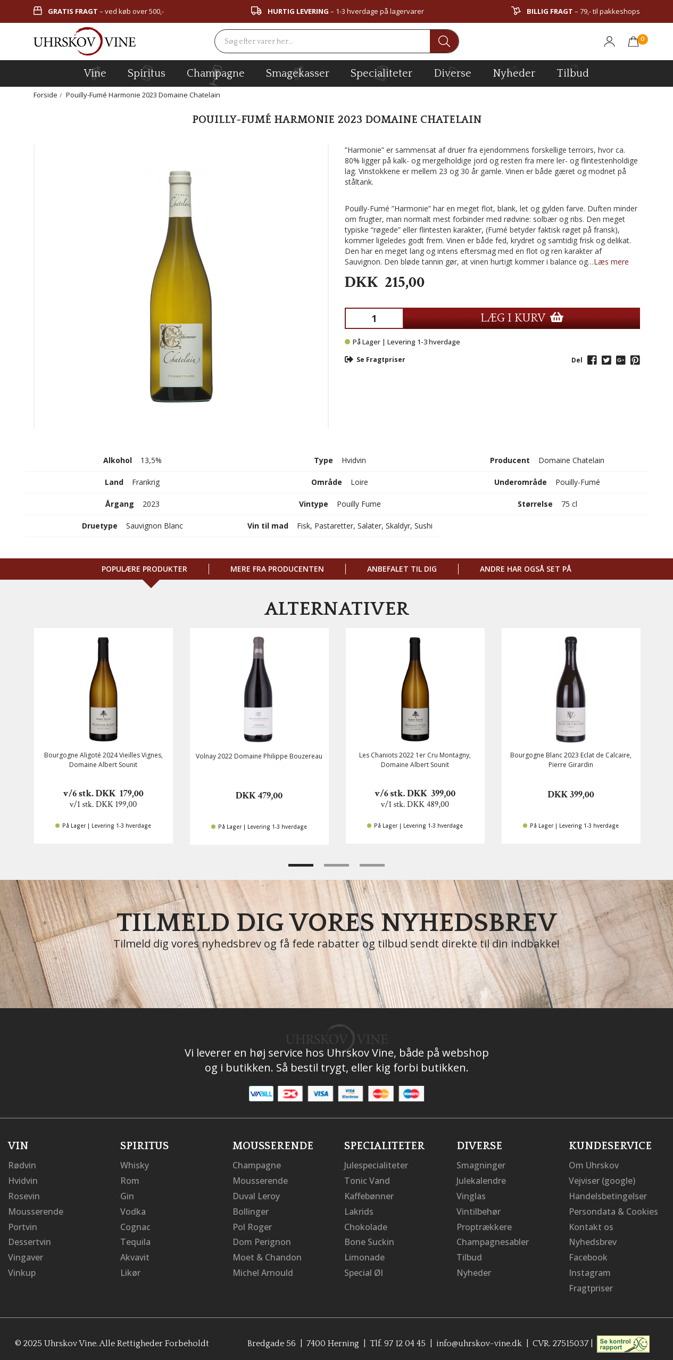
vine (95, 72)
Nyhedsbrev (593, 1240)
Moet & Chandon (267, 1254)
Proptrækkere (484, 1225)
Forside (45, 95)
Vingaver (25, 1254)
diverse (452, 72)
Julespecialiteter (376, 1165)
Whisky (134, 1165)
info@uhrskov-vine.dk (479, 1339)
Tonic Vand (367, 1180)
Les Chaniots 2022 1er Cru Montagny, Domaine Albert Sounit (415, 760)
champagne (216, 75)
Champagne (256, 1165)
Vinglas (471, 1195)
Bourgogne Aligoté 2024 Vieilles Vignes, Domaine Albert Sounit (103, 760)
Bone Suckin (369, 1240)
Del (577, 360)
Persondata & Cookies (613, 1210)
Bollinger (250, 1210)
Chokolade (365, 1225)
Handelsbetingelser (608, 1195)
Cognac (135, 1225)
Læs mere (611, 262)
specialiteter (381, 72)
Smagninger (480, 1165)
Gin (127, 1195)
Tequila (135, 1240)
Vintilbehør (478, 1210)
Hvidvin (23, 1180)
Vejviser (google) (602, 1180)
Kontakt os (591, 1225)
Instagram (590, 1269)
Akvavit (134, 1254)
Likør (130, 1269)
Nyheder (514, 71)
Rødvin (22, 1165)
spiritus (146, 72)
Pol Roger (252, 1225)
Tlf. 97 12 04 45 (397, 1339)
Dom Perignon (261, 1240)
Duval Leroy (256, 1195)
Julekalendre (481, 1180)
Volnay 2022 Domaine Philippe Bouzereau (259, 756)
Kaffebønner (369, 1195)
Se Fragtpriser (375, 359)
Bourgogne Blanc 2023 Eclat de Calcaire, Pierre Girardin (571, 760)
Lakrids (358, 1210)
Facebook (588, 1254)
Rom (129, 1180)
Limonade (364, 1254)
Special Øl (363, 1269)
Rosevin (24, 1195)
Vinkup (22, 1269)
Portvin (22, 1225)
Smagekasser (297, 72)
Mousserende (35, 1210)
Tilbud (572, 71)
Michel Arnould (262, 1269)
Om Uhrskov (594, 1165)
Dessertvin (29, 1240)
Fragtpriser (591, 1284)
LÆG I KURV (521, 318)
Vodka (133, 1210)
